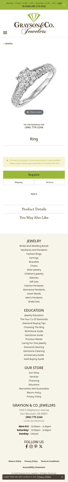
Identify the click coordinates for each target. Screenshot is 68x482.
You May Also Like (34, 217)
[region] (34, 85)
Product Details (34, 209)
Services (34, 376)
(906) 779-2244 (34, 127)
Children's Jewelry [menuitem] (33, 273)
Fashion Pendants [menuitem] (34, 285)
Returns (49, 182)
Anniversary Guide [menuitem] (34, 354)
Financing (34, 380)
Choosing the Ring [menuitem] (34, 327)
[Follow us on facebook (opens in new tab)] (26, 446)
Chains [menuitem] (34, 265)
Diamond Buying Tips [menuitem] (33, 323)
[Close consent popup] (62, 477)
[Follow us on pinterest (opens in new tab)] (35, 446)
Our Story (34, 372)
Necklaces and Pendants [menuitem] (34, 249)
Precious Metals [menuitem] (33, 339)
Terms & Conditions (50, 461)
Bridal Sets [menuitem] (34, 301)
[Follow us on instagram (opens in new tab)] (31, 446)
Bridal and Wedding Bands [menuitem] (34, 245)
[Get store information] (34, 421)
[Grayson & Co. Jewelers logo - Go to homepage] (34, 24)
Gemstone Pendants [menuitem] (34, 289)
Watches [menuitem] (34, 277)
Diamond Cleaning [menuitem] (34, 347)
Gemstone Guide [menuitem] (34, 335)
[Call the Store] (34, 417)
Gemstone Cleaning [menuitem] (34, 351)
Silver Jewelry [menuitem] (34, 269)
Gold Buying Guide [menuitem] (34, 358)
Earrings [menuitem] (33, 257)
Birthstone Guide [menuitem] (34, 331)
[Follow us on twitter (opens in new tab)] (41, 446)
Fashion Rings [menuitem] (34, 253)
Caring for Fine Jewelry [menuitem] (34, 343)
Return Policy (34, 392)
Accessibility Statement (34, 467)
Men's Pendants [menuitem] (34, 297)
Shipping (19, 182)
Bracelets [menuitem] (34, 261)
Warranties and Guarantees (34, 388)
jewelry (8, 43)
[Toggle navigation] (5, 32)
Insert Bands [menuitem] (34, 293)
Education (34, 384)
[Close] (64, 5)
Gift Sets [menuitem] (33, 281)
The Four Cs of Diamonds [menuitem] (34, 319)
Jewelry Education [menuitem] (34, 315)
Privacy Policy (34, 396)
